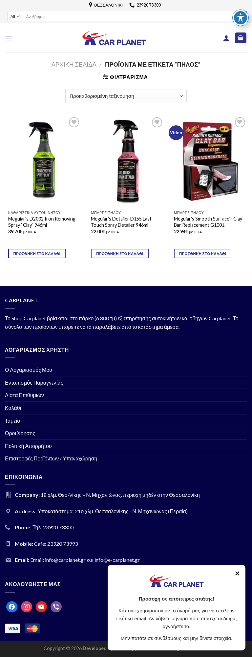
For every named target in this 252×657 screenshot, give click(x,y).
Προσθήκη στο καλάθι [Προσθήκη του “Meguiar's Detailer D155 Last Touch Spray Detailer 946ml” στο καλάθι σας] (119, 253)
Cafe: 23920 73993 (56, 543)
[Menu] (9, 38)
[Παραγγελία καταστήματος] (125, 96)
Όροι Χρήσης (20, 433)
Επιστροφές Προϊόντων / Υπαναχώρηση (51, 458)
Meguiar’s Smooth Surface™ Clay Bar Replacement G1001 (208, 222)
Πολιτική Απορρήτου (28, 446)
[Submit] (242, 16)
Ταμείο (12, 420)
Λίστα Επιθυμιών (24, 395)
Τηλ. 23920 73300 (53, 527)
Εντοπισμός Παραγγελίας (34, 382)
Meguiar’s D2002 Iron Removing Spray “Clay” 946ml (41, 222)
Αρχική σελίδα (74, 64)
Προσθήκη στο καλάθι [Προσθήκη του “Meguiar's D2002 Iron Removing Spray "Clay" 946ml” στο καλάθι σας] (37, 253)
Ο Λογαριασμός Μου (28, 370)
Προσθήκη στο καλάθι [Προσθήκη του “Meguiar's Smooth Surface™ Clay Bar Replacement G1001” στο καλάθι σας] (202, 253)
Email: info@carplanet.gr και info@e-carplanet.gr (85, 560)
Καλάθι (13, 408)
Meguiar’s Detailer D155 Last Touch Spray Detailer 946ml (121, 222)
